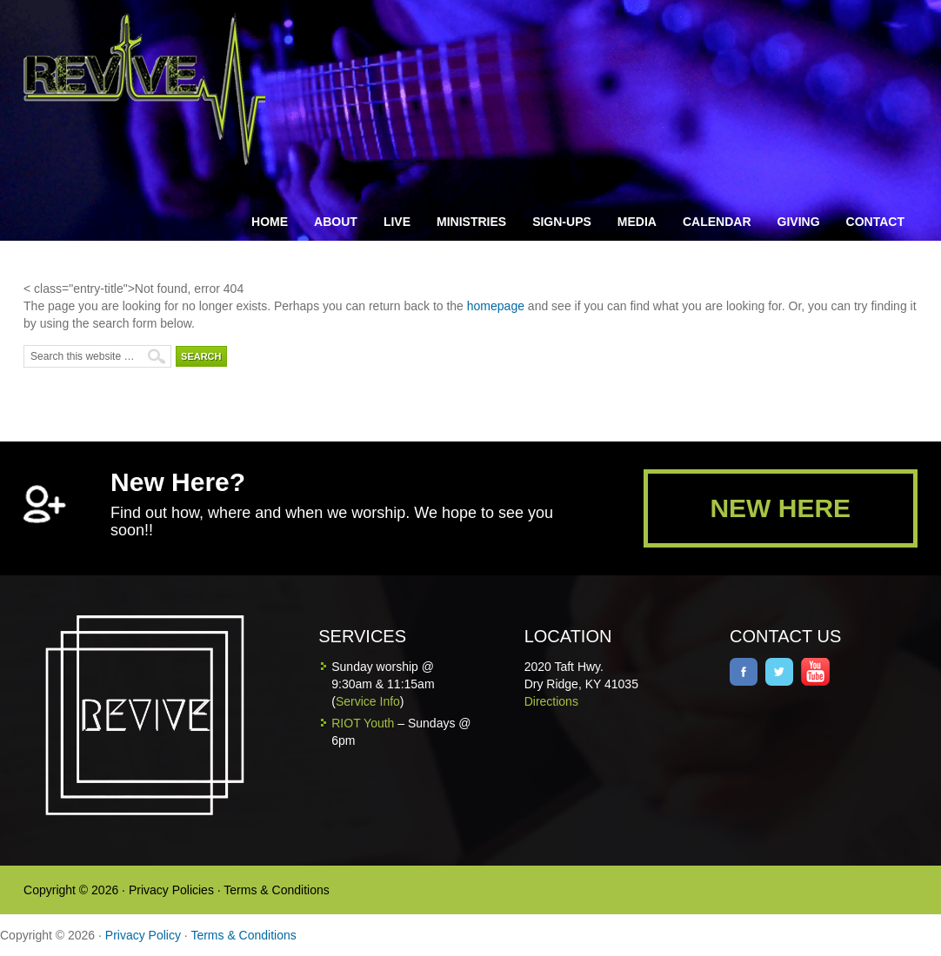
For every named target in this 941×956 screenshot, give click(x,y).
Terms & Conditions (276, 890)
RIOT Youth (362, 723)
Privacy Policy (143, 935)
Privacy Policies (171, 890)
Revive (154, 89)
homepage (495, 306)
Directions (551, 701)
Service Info (368, 701)
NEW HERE (780, 508)
